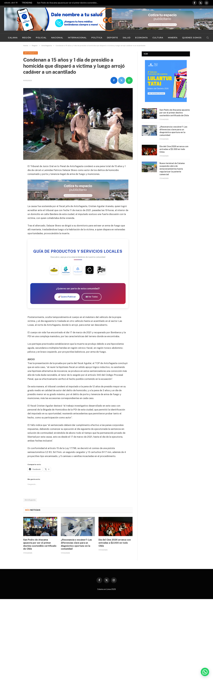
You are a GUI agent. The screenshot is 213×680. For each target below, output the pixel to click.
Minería (173, 37)
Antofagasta (30, 53)
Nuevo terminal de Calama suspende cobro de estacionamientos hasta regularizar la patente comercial (172, 169)
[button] (205, 672)
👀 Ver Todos (91, 297)
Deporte (112, 37)
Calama (13, 37)
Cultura (157, 37)
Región (26, 37)
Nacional (57, 37)
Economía (141, 37)
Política (96, 37)
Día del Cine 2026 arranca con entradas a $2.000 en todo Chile (115, 543)
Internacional (77, 37)
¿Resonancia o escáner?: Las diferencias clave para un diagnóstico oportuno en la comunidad (76, 545)
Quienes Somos (191, 37)
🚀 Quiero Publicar (67, 297)
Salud (126, 37)
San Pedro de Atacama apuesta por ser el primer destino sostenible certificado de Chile (68, 3)
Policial (41, 37)
